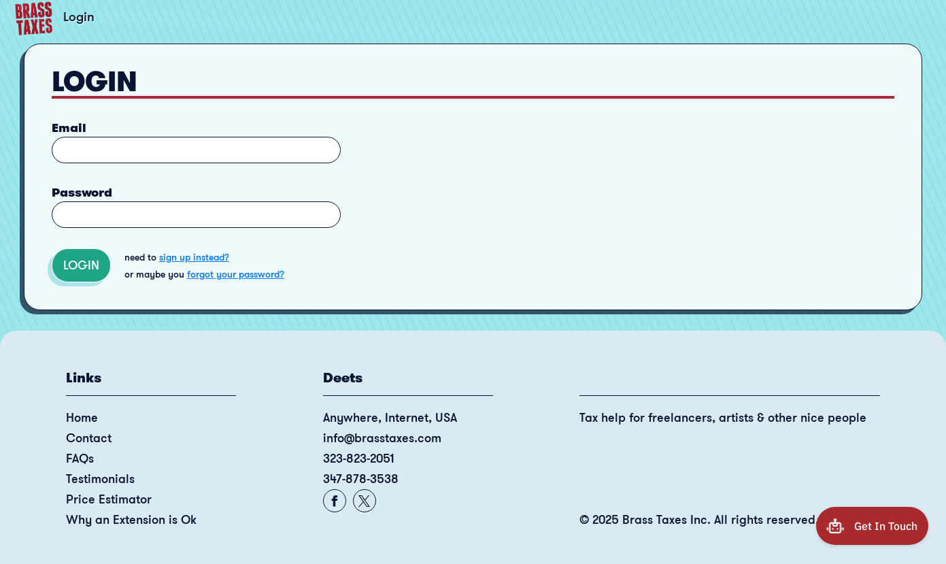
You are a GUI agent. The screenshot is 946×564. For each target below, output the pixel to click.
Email (69, 128)
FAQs (80, 458)
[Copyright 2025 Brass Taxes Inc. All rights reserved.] (729, 525)
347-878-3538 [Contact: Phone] (361, 479)
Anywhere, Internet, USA (390, 418)
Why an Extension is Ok (131, 520)
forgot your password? (235, 274)
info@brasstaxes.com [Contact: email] (382, 438)
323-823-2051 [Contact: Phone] (358, 458)
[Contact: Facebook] (334, 501)
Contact (89, 438)
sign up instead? (194, 257)
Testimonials (100, 479)
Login (81, 265)
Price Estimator (109, 499)
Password (82, 192)
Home (82, 418)
